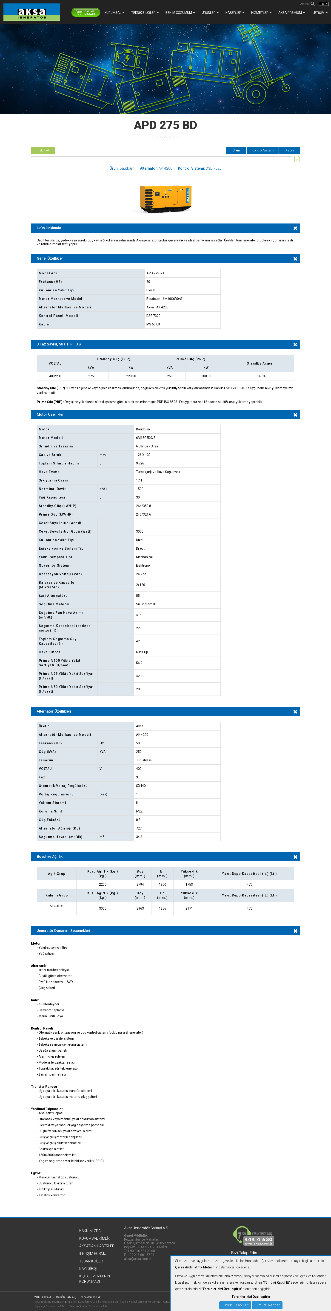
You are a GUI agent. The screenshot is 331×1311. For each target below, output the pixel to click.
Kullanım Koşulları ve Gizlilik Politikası (89, 1301)
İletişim (320, 13)
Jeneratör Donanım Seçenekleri (63, 930)
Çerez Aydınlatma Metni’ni (195, 1267)
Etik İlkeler (121, 1301)
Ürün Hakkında (49, 228)
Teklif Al (43, 150)
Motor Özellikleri (51, 414)
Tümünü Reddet (267, 1305)
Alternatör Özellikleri (54, 711)
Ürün (236, 150)
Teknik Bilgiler (145, 13)
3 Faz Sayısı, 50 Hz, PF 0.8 (59, 344)
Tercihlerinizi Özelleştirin (250, 1297)
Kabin (289, 150)
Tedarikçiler (91, 1261)
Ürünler (210, 13)
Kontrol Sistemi (263, 150)
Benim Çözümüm (180, 13)
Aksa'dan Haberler (96, 1246)
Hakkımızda (90, 1231)
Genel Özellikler (50, 258)
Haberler (234, 13)
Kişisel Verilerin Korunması (145, 1301)
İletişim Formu (92, 1253)
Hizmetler (261, 13)
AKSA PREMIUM (291, 13)
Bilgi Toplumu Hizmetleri (49, 1301)
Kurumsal (114, 13)
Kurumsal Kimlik (94, 1238)
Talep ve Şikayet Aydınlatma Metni (89, 1306)
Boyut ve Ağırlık (50, 856)
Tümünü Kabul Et (235, 1305)
